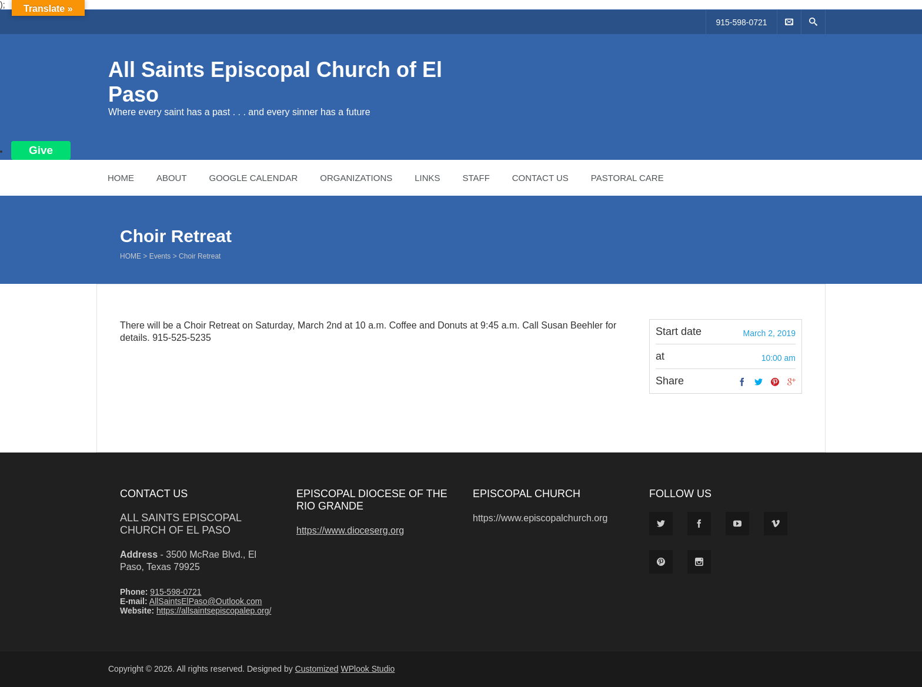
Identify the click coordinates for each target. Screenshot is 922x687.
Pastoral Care (627, 178)
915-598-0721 (741, 22)
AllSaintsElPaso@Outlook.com (205, 601)
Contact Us (540, 178)
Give (41, 150)
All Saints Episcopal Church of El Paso (180, 524)
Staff (475, 178)
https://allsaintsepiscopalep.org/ (213, 610)
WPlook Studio (368, 668)
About (171, 178)
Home (121, 178)
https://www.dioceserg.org (350, 530)
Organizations (356, 178)
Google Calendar (253, 178)
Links (427, 178)
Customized (317, 668)
